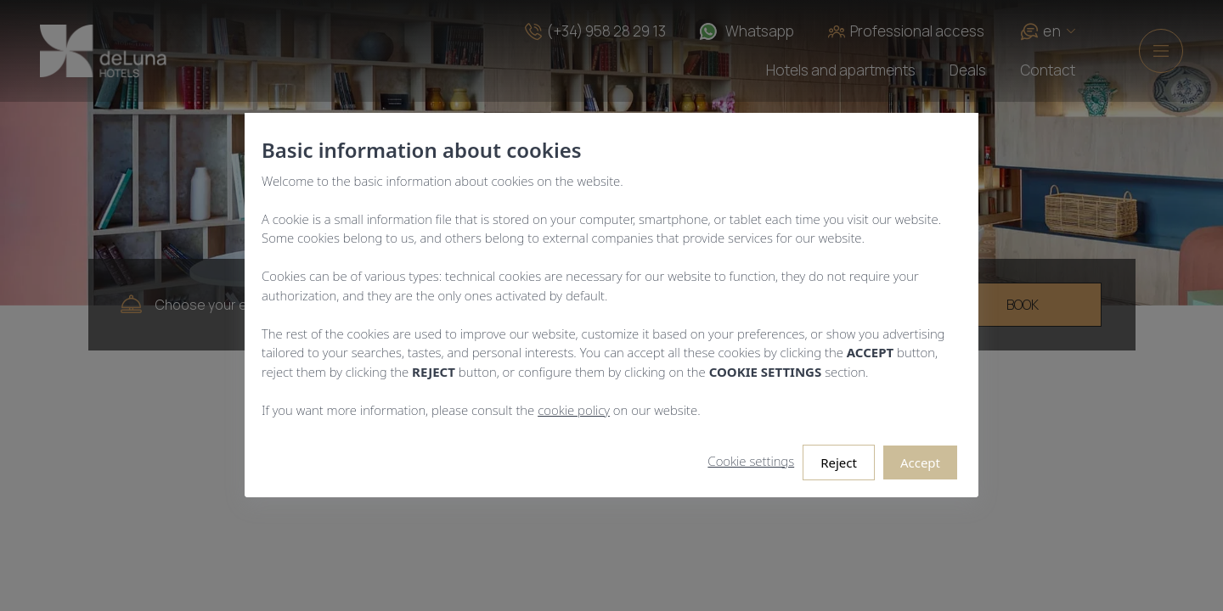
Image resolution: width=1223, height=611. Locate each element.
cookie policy (574, 409)
